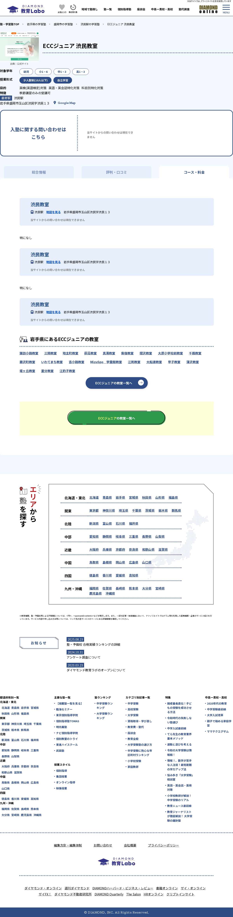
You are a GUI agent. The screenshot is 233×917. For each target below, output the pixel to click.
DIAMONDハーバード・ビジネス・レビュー (122, 888)
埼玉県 (123, 510)
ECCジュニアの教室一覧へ (113, 383)
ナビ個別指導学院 (67, 733)
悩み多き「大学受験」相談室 (180, 777)
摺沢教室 (146, 353)
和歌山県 (148, 549)
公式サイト (23, 63)
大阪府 (94, 549)
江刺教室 (134, 361)
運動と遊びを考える (179, 744)
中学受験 (133, 703)
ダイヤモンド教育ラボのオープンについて (96, 670)
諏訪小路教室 (29, 353)
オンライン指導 (65, 782)
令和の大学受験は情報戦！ (179, 752)
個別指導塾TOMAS (67, 721)
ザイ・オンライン (193, 888)
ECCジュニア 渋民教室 (121, 24)
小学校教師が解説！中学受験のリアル (179, 798)
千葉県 (136, 510)
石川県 (120, 523)
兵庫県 (107, 549)
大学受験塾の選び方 (140, 744)
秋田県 (146, 497)
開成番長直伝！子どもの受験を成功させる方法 (179, 707)
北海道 (94, 497)
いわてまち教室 (52, 361)
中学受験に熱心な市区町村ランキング (140, 753)
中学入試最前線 (176, 728)
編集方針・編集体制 (68, 845)
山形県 (160, 497)
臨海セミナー (64, 709)
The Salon (133, 894)
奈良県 (133, 549)
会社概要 (130, 845)
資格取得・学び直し (140, 721)
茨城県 (150, 510)
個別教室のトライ (67, 739)
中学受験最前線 (216, 709)
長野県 (146, 536)
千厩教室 (195, 353)
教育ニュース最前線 (179, 806)
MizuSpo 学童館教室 (106, 361)
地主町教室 (70, 353)
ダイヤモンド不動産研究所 (73, 894)
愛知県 (94, 536)
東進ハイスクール (67, 744)
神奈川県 (109, 510)
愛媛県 (120, 575)
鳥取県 (94, 562)
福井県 (133, 523)
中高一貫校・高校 (162, 9)
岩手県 (120, 497)
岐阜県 (120, 536)
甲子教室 (174, 361)
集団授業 (61, 776)
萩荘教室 (90, 353)
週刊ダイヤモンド (77, 888)
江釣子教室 (67, 370)
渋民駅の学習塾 (90, 24)
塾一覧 (108, 9)
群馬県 (176, 510)
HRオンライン (153, 894)
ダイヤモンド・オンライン (43, 888)
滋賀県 (163, 549)
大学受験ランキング (105, 716)
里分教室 (47, 370)
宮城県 (133, 497)
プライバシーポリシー (163, 845)
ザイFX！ (45, 894)
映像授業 (61, 788)
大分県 (146, 588)
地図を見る (53, 212)
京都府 (120, 549)
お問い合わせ (103, 845)
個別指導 (61, 771)
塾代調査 (184, 9)
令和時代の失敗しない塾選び (179, 720)
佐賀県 (107, 588)
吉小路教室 (76, 361)
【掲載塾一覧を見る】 (69, 703)
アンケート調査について (84, 657)
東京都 (94, 510)
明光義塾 (61, 727)
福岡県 (94, 588)
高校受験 (133, 709)
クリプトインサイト (180, 894)
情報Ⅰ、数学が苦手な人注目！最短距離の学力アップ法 (179, 765)
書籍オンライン (167, 888)
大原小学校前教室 (170, 353)
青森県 (107, 497)
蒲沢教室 (192, 361)
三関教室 (50, 353)
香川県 (107, 575)
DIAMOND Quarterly (109, 894)
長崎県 (120, 588)
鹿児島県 (95, 593)
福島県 (173, 497)
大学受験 (133, 715)
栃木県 (163, 510)
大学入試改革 (215, 715)
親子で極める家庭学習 (219, 723)
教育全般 (133, 739)
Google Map (67, 103)
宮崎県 (160, 588)
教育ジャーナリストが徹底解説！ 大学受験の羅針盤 (179, 816)
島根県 (107, 562)
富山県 (107, 523)
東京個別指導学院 (67, 715)
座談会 (141, 9)
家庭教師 (133, 767)
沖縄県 (110, 593)
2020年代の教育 (217, 703)
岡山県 (120, 562)
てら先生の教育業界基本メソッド (179, 736)
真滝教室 (109, 353)
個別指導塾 (124, 9)
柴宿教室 (127, 353)
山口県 (146, 562)
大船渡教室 (154, 361)
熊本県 (133, 588)
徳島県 (94, 575)
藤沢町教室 (27, 361)
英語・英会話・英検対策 (179, 787)
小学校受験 (134, 761)
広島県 (133, 562)
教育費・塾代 (136, 727)
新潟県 (94, 523)
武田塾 (60, 751)
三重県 (133, 536)
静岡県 (107, 536)
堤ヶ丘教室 (27, 370)
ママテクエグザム (218, 731)
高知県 (133, 575)
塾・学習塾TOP (9, 24)
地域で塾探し (90, 9)
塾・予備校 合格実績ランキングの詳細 (93, 644)
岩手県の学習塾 (36, 24)
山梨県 (160, 536)
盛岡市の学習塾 (63, 24)
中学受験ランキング (105, 705)
